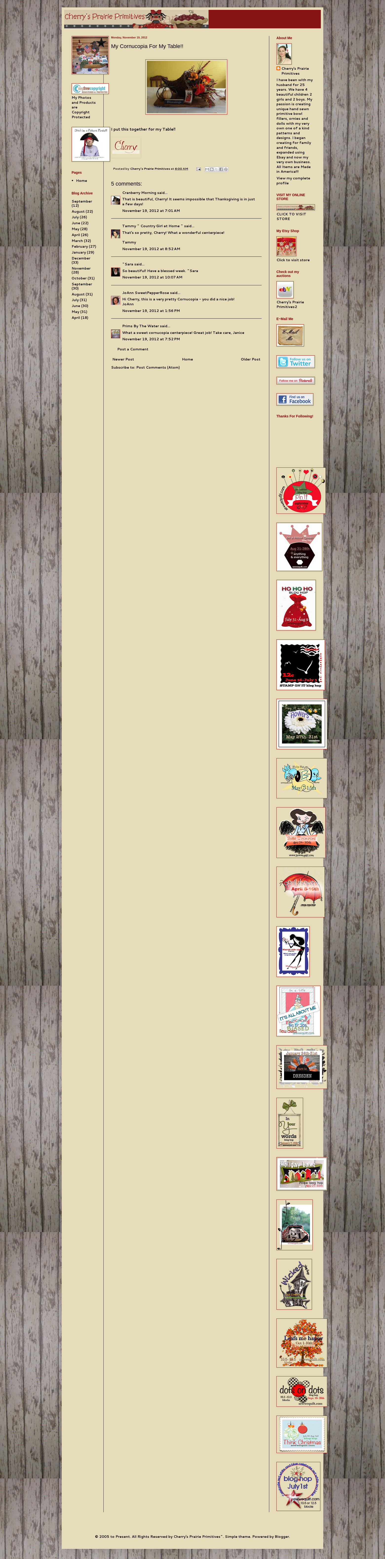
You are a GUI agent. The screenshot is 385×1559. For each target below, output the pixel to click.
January (79, 252)
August (78, 211)
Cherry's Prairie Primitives (150, 168)
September (82, 201)
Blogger (282, 1536)
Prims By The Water (140, 326)
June (76, 223)
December (81, 258)
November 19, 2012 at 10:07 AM (152, 277)
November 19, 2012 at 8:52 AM (151, 248)
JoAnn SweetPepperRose (145, 292)
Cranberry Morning (139, 192)
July (75, 217)
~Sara (127, 264)
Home (187, 359)
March (77, 240)
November (81, 268)
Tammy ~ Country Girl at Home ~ (152, 225)
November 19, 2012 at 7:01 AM (151, 210)
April (76, 234)
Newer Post (123, 359)
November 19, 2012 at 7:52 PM (151, 339)
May (75, 228)
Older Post (250, 359)
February (80, 246)
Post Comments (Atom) (158, 367)
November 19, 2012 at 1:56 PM (151, 310)
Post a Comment (132, 349)
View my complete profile (293, 181)
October (79, 278)
